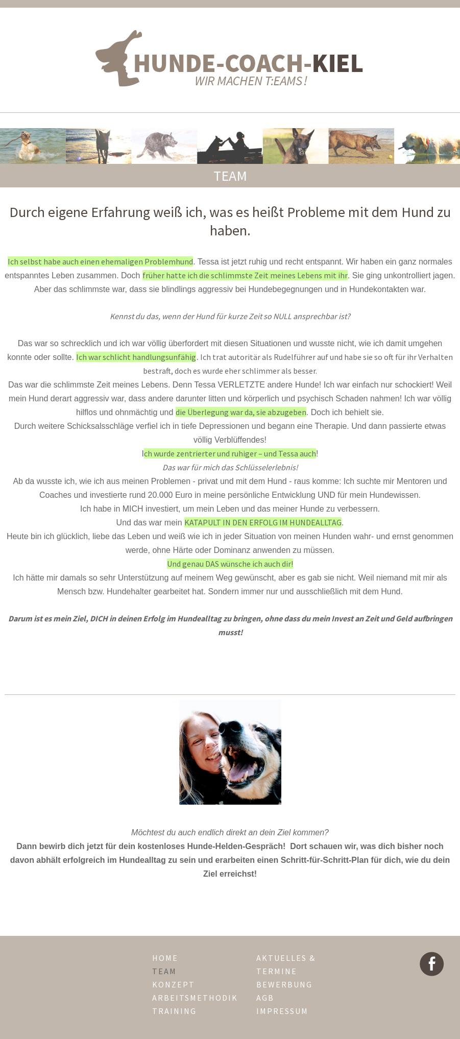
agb (265, 998)
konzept (173, 984)
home (165, 958)
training (174, 1011)
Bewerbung (284, 984)
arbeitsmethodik (195, 998)
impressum (282, 1011)
